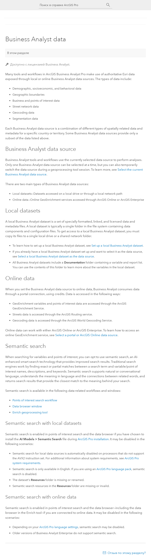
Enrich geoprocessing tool (30, 412)
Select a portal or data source (86, 335)
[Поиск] (108, 5)
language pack (113, 469)
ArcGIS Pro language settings (58, 527)
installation (93, 439)
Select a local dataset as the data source (56, 256)
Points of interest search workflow (34, 400)
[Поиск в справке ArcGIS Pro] (72, 5)
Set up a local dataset (117, 245)
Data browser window (27, 406)
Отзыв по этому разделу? (127, 553)
